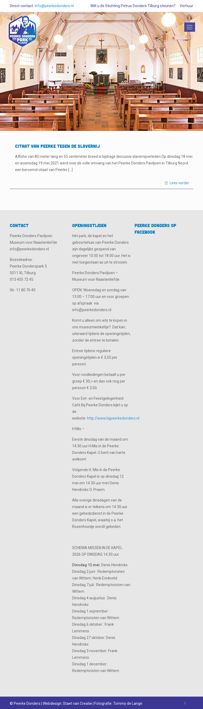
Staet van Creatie (77, 703)
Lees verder (179, 183)
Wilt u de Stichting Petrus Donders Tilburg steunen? (133, 6)
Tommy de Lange (127, 703)
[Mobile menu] (188, 27)
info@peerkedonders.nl (54, 6)
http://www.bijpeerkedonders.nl (113, 418)
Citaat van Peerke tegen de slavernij (57, 146)
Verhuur (186, 6)
